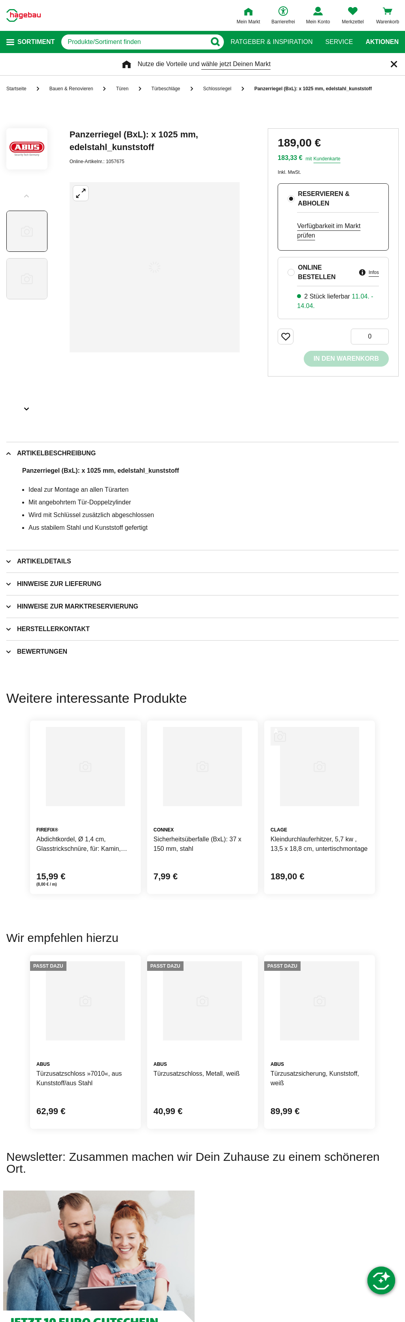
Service (339, 42)
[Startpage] (23, 15)
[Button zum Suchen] (215, 41)
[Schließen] (394, 64)
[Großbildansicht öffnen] (155, 267)
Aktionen (382, 42)
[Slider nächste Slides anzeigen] (26, 406)
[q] (133, 41)
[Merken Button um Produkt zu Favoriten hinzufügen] (285, 336)
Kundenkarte (327, 159)
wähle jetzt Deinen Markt (236, 64)
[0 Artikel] (369, 336)
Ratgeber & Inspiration (271, 42)
